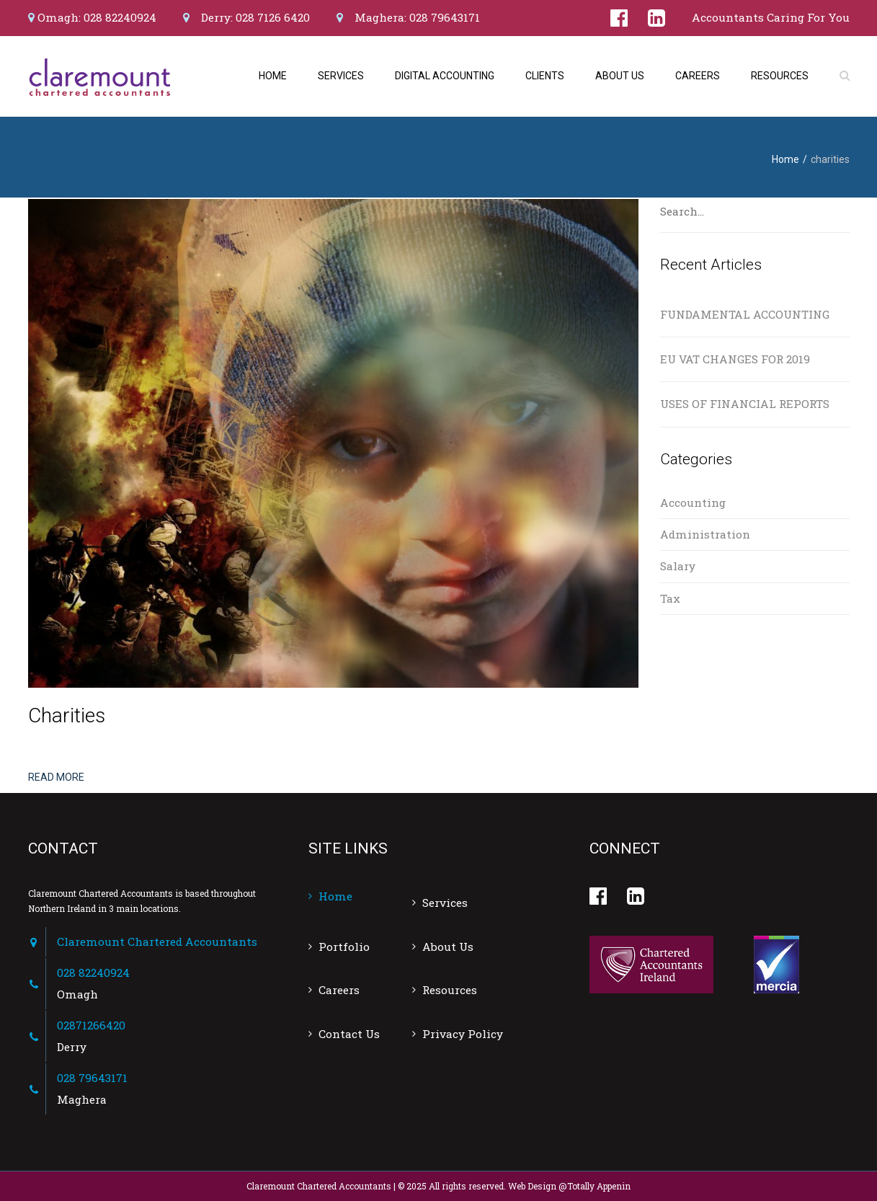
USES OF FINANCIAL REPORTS (744, 403)
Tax (670, 598)
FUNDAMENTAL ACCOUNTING (744, 314)
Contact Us (349, 1034)
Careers (697, 75)
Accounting (693, 502)
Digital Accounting (444, 75)
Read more (56, 777)
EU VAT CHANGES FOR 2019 (735, 359)
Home (273, 75)
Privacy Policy (462, 1034)
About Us (619, 75)
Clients (544, 75)
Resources (780, 75)
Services (341, 75)
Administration (705, 534)
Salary (677, 566)
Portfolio (344, 946)
